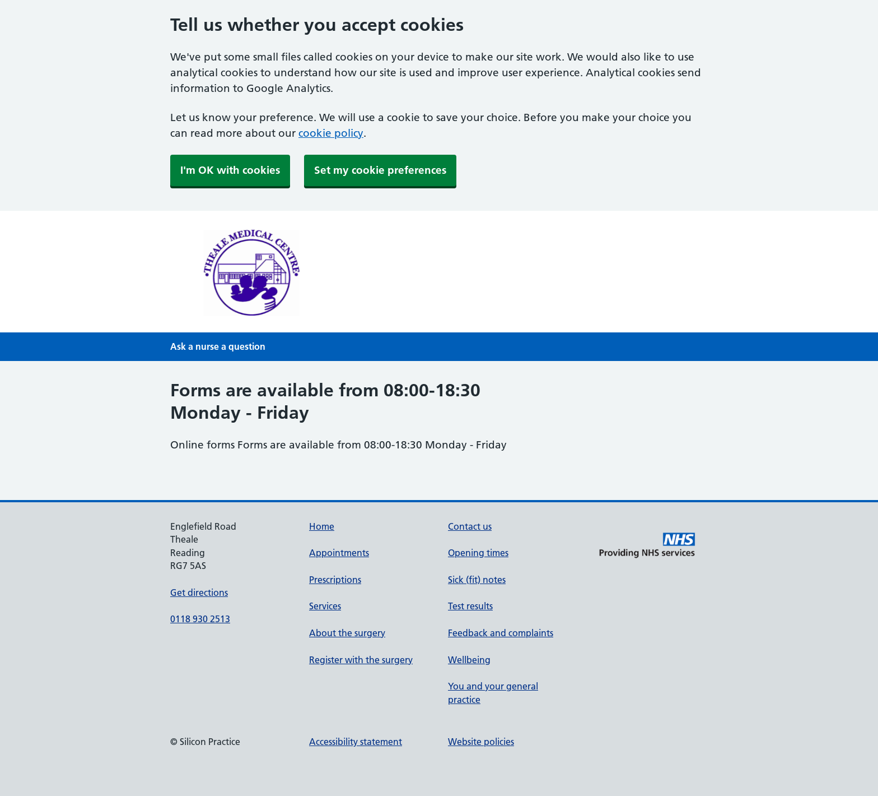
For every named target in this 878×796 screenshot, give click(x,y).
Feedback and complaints (500, 632)
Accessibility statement (355, 741)
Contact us (470, 526)
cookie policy (330, 133)
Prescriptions (335, 579)
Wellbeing (469, 659)
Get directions (199, 592)
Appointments (339, 552)
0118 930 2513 (200, 618)
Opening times (478, 552)
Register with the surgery (361, 659)
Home (321, 526)
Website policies (481, 741)
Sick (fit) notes (477, 579)
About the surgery (347, 632)
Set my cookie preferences (380, 170)
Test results (470, 606)
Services (325, 606)
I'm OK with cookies (230, 170)
